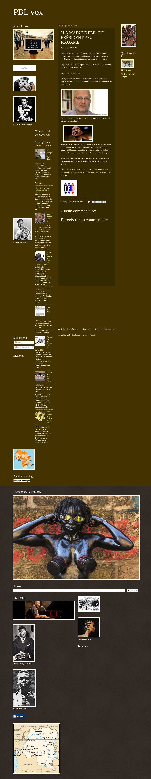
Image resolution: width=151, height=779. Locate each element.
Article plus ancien (105, 329)
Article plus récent (68, 329)
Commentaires (22, 347)
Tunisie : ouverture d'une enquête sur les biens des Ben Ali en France (43, 324)
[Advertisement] (87, 306)
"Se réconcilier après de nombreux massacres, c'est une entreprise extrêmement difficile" (86, 172)
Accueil (86, 329)
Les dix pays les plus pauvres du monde (42, 190)
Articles (19, 342)
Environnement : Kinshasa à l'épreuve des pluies (43, 291)
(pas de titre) (48, 309)
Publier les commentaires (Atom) (82, 335)
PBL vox (28, 12)
